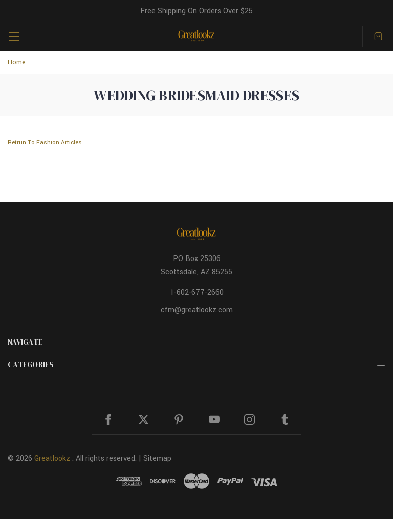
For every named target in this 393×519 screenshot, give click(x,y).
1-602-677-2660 (197, 292)
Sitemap (157, 458)
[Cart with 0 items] (378, 36)
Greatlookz (52, 458)
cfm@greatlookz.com (197, 310)
